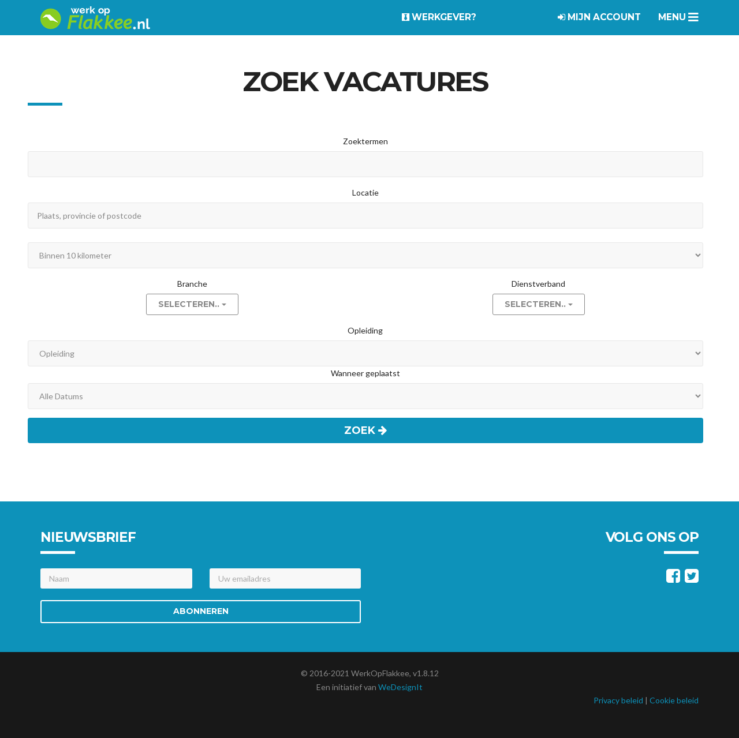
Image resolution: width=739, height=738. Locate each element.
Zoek (365, 430)
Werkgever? (439, 17)
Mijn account (599, 17)
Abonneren (201, 611)
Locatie (365, 192)
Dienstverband (538, 284)
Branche (192, 284)
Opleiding (365, 330)
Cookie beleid (674, 700)
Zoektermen (365, 141)
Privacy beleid (618, 700)
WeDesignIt (400, 687)
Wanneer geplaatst (365, 373)
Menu (678, 17)
